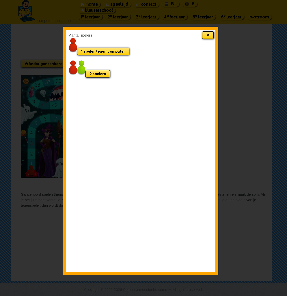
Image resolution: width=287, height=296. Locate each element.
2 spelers (97, 73)
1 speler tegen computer (103, 51)
